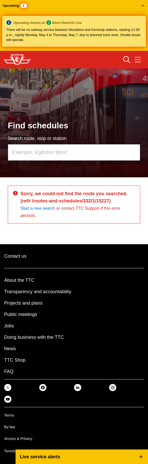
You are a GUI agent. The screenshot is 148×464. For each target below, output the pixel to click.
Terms (9, 415)
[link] (7, 387)
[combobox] (74, 152)
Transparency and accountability (37, 291)
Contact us (15, 256)
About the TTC (19, 280)
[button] (74, 25)
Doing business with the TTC (34, 337)
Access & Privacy (18, 439)
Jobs (9, 325)
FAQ (9, 371)
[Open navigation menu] (138, 59)
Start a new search (38, 208)
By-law (9, 427)
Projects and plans (23, 303)
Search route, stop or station (37, 138)
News (10, 348)
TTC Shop (14, 360)
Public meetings (20, 314)
